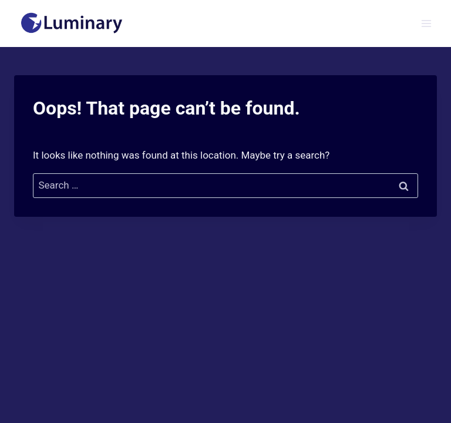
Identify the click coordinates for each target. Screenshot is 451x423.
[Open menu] (426, 23)
